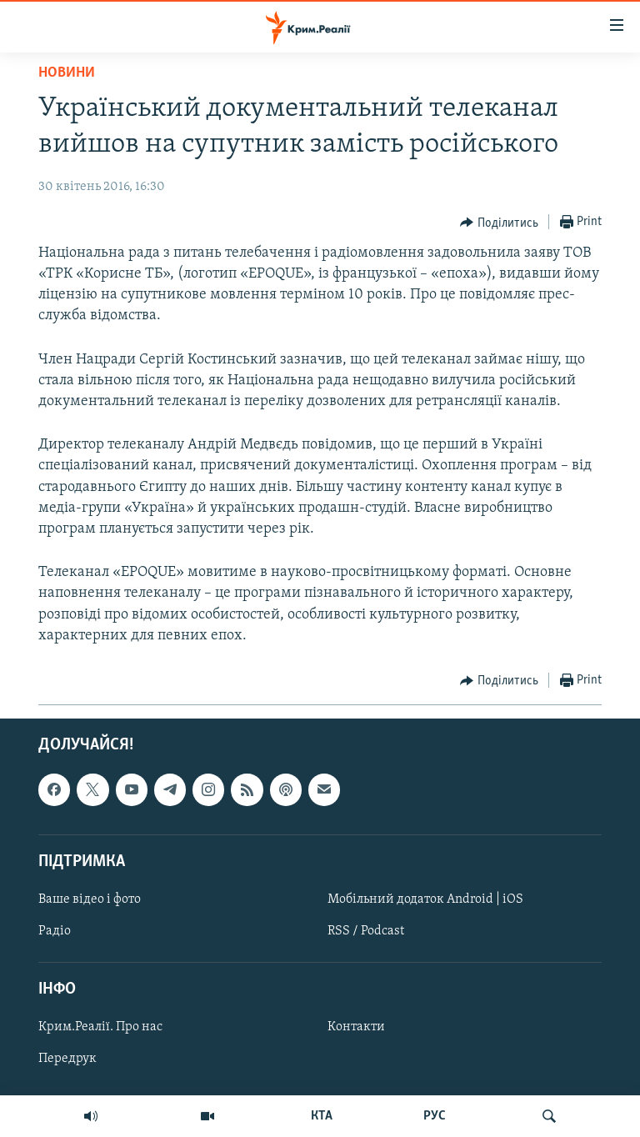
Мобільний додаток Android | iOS (425, 899)
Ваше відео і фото (89, 899)
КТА (321, 1116)
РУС (434, 1116)
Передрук (67, 1058)
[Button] (499, 222)
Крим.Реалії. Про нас (100, 1027)
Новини (66, 73)
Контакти (356, 1027)
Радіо (54, 931)
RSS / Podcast (366, 931)
